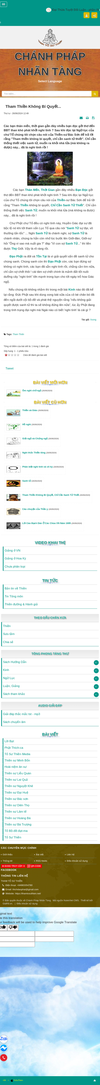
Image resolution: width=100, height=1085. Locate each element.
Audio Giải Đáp (50, 705)
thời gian (48, 190)
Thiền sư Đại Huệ (16, 792)
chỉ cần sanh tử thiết (67, 205)
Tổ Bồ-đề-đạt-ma (16, 831)
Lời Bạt (9, 741)
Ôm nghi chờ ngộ (37, 390)
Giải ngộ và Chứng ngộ (40, 438)
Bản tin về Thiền (16, 588)
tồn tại (41, 256)
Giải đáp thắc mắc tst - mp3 (21, 714)
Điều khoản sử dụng (77, 861)
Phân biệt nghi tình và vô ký (43, 466)
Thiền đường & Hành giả (21, 604)
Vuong (93, 319)
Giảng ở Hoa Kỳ (15, 558)
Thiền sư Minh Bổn (17, 760)
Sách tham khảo (14, 694)
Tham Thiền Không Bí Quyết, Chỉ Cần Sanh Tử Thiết (56, 495)
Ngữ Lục (9, 678)
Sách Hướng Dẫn (14, 662)
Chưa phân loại (15, 566)
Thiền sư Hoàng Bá (17, 818)
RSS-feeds (41, 861)
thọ (14, 248)
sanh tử (31, 210)
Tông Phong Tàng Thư (50, 653)
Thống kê (7, 861)
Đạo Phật (16, 256)
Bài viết (50, 734)
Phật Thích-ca (13, 747)
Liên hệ (70, 854)
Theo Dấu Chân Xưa (50, 617)
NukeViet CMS (71, 900)
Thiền (61, 200)
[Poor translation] (13, 927)
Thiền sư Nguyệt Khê (18, 786)
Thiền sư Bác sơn (16, 799)
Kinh (71, 289)
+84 (4, 1080)
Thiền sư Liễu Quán (17, 773)
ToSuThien (17, 1080)
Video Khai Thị (50, 542)
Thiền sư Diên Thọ (16, 805)
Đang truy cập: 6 (13, 866)
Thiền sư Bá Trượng (18, 824)
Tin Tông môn (14, 596)
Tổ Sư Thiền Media (17, 754)
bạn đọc (81, 190)
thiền (24, 205)
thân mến (32, 190)
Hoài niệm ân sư (15, 766)
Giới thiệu (7, 854)
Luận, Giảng (11, 686)
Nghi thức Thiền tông (39, 452)
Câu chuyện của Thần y (40, 509)
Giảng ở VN (12, 550)
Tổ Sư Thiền (12, 837)
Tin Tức (50, 580)
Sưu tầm (9, 634)
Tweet (9, 368)
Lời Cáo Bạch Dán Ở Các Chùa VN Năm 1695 (52, 523)
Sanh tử (73, 228)
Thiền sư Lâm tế (15, 811)
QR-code (34, 866)
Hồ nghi (32, 424)
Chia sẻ (8, 642)
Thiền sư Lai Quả (16, 779)
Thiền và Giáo (35, 410)
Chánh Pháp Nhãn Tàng (38, 900)
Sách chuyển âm (14, 722)
